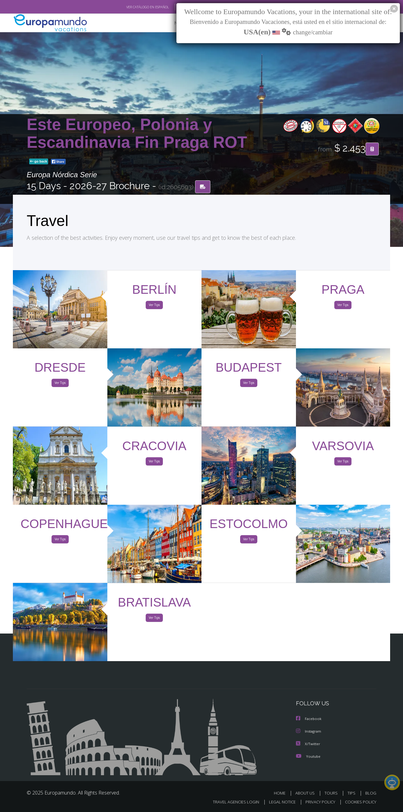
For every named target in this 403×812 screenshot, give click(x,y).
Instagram (309, 731)
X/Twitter (308, 743)
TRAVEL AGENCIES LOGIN (230, 801)
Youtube (308, 756)
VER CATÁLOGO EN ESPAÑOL (133, 7)
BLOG (370, 793)
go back (38, 162)
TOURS (332, 793)
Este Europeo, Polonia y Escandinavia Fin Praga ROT (137, 133)
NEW (173, 23)
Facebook (309, 719)
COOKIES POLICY (359, 801)
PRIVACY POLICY (317, 801)
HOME (282, 793)
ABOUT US (307, 793)
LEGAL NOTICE (278, 801)
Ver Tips (154, 306)
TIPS (352, 793)
